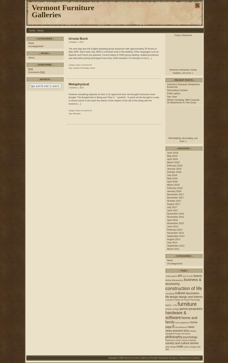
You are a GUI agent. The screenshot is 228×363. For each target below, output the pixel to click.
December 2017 (175, 194)
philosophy (77, 114)
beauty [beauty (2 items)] (197, 275)
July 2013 (172, 242)
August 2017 (173, 204)
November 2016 (175, 217)
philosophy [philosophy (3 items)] (173, 337)
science (92, 68)
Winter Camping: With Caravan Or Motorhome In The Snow (183, 101)
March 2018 (173, 184)
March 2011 (173, 249)
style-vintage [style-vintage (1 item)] (170, 347)
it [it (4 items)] (173, 326)
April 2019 (172, 159)
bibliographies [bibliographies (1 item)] (177, 280)
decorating (187, 138)
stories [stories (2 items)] (194, 343)
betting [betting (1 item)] (168, 280)
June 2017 (172, 210)
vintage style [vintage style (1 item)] (195, 347)
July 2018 (172, 175)
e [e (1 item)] (165, 300)
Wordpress (173, 358)
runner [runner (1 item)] (178, 340)
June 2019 (172, 152)
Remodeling (175, 138)
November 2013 (175, 233)
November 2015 (175, 223)
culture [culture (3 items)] (179, 293)
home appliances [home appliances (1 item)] (182, 322)
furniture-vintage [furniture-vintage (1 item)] (172, 309)
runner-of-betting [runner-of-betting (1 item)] (189, 340)
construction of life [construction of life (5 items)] (183, 288)
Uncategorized (35, 46)
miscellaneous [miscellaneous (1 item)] (181, 327)
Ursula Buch (78, 38)
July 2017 (172, 207)
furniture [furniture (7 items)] (187, 304)
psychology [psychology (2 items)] (190, 337)
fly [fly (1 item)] (176, 305)
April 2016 (172, 220)
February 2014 (174, 229)
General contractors (180, 69)
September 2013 (176, 236)
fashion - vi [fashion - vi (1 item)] (170, 305)
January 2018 (174, 191)
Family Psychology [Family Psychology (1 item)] (192, 300)
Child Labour (173, 93)
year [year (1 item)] (167, 349)
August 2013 (173, 239)
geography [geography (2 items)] (196, 308)
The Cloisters (194, 358)
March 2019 (173, 162)
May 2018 (172, 178)
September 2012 (176, 245)
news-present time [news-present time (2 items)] (177, 330)
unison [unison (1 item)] (186, 347)
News (31, 43)
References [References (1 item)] (170, 340)
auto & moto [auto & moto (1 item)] (188, 276)
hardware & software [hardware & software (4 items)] (175, 315)
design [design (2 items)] (174, 296)
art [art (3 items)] (180, 276)
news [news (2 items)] (191, 326)
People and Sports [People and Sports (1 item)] (182, 334)
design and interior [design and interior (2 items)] (191, 296)
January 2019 (174, 168)
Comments (36, 72)
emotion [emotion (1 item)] (170, 300)
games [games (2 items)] (184, 308)
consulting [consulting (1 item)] (169, 293)
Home (32, 30)
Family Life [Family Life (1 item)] (179, 300)
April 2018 (172, 181)
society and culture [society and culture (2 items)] (177, 343)
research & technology (81, 68)
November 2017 (175, 197)
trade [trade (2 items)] (180, 346)
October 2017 (174, 200)
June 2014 (172, 226)
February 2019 (174, 165)
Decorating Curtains (177, 90)
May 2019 (172, 156)
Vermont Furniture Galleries (63, 11)
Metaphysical (79, 84)
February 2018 (174, 188)
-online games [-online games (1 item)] (171, 276)
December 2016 (175, 213)
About (40, 30)
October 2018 (174, 172)
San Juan (172, 96)
